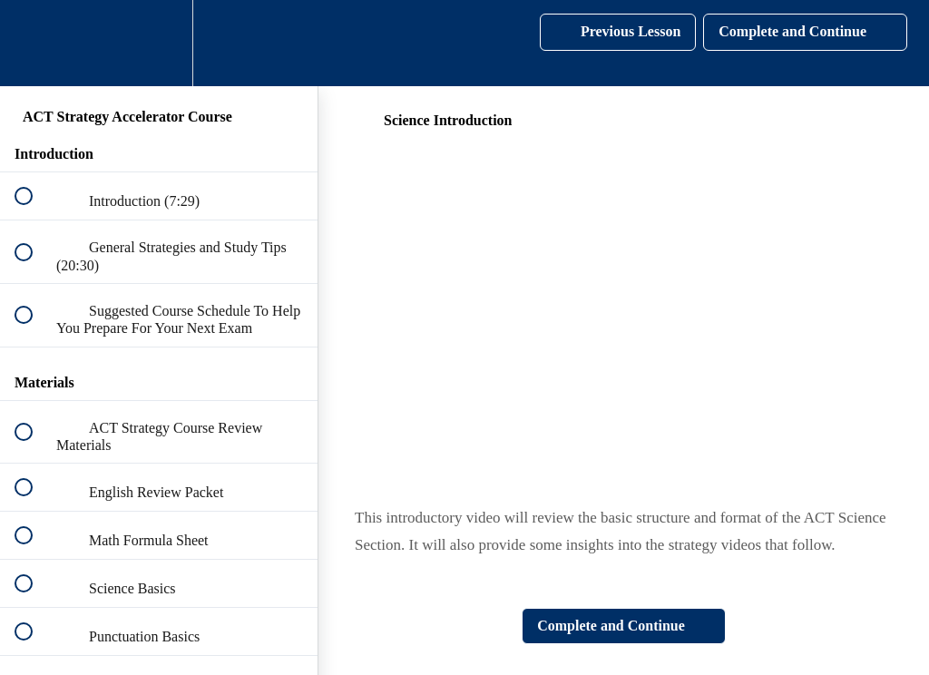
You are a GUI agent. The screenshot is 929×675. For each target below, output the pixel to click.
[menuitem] (158, 43)
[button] (33, 43)
